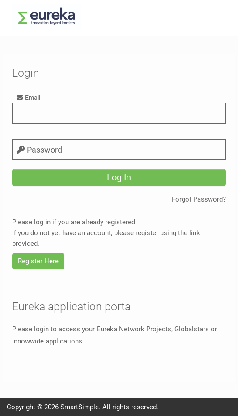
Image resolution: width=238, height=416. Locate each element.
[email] (119, 113)
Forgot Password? (199, 199)
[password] (119, 149)
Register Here (38, 261)
